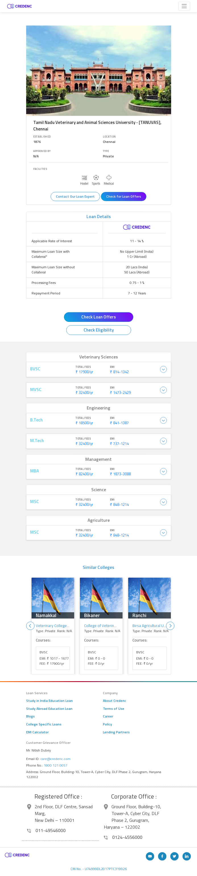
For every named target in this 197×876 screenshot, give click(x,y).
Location (109, 137)
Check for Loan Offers (123, 196)
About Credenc (114, 700)
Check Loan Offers (98, 317)
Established (42, 137)
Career (108, 716)
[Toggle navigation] (184, 6)
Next (170, 626)
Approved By (42, 151)
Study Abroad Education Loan (49, 708)
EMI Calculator (37, 732)
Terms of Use (113, 708)
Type (106, 151)
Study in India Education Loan (49, 700)
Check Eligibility (99, 330)
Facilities (40, 169)
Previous (30, 626)
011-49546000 (46, 830)
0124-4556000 (123, 837)
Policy (107, 724)
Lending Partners (116, 732)
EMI (112, 367)
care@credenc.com (55, 758)
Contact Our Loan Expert (75, 196)
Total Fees (83, 367)
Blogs (30, 716)
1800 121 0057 (55, 765)
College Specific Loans (43, 724)
